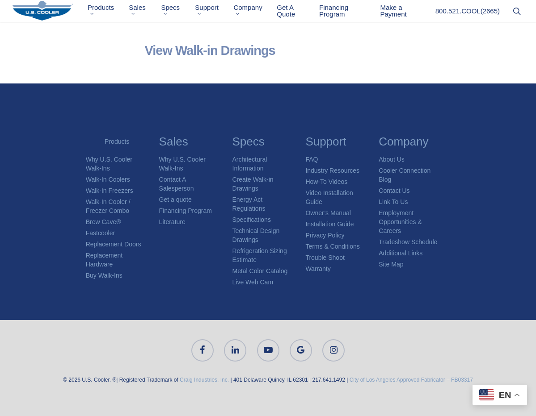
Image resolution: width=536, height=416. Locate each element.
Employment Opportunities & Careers (400, 221)
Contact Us (394, 190)
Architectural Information (249, 164)
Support (212, 11)
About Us (392, 159)
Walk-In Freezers (109, 190)
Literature (172, 221)
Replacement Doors (113, 244)
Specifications (251, 219)
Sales (143, 11)
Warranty (317, 268)
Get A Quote (289, 12)
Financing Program (336, 12)
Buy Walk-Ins (104, 275)
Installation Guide (329, 224)
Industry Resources (332, 170)
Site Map (391, 264)
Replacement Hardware (104, 260)
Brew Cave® (103, 221)
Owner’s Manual (327, 212)
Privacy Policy (324, 235)
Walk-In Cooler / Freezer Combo (108, 206)
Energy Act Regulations (249, 204)
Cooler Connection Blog (404, 175)
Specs (176, 11)
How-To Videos (326, 181)
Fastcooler (100, 233)
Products (108, 11)
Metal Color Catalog (260, 271)
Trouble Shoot (324, 257)
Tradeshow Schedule (408, 241)
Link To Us (393, 201)
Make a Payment (394, 12)
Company (252, 11)
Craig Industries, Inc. (204, 380)
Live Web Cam (253, 282)
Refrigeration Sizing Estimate (259, 255)
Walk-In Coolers (108, 179)
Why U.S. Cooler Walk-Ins (109, 164)
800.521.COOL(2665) (467, 12)
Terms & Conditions (332, 246)
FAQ (311, 159)
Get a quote (175, 199)
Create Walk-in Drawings (253, 184)
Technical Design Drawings (256, 235)
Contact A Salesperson (176, 184)
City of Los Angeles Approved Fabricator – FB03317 (411, 380)
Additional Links (400, 253)
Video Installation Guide (329, 197)
